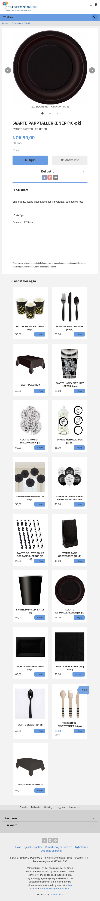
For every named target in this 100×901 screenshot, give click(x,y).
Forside (5, 23)
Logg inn (60, 807)
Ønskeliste (70, 160)
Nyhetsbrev (81, 847)
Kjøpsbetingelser (33, 847)
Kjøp (30, 160)
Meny (7, 17)
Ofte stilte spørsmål (51, 850)
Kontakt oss (74, 807)
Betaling (48, 807)
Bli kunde (35, 807)
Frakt (18, 847)
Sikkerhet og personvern (58, 847)
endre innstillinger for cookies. (55, 888)
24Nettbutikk (56, 894)
